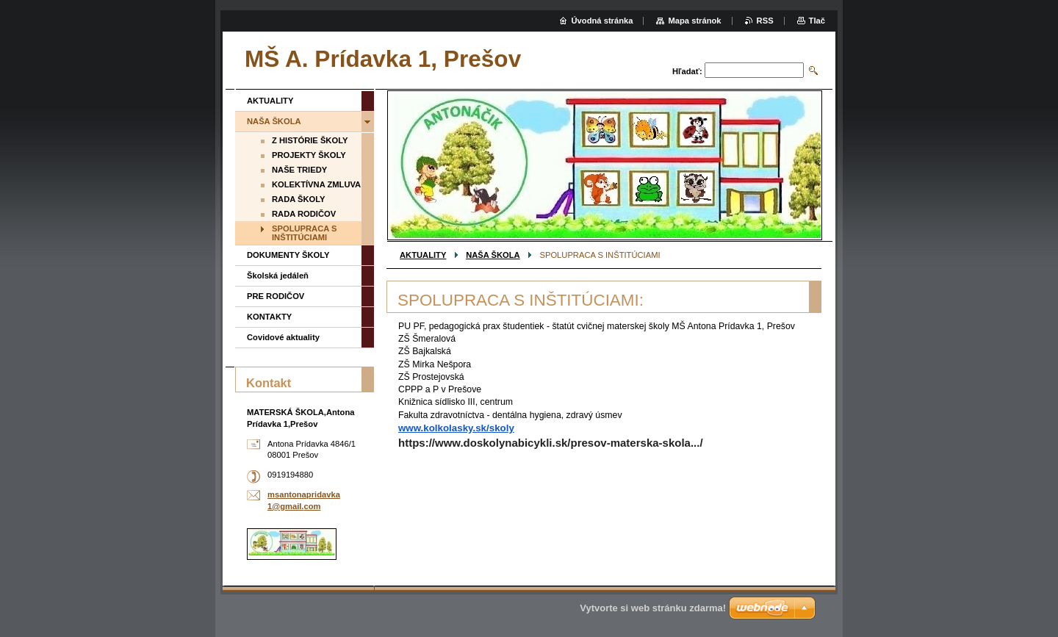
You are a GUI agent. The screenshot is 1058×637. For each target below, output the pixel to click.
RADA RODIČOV (304, 213)
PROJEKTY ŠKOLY (309, 155)
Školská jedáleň (278, 275)
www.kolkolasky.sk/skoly (456, 427)
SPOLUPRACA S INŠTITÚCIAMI (304, 233)
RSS (765, 20)
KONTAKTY (269, 316)
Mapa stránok (694, 20)
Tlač (817, 20)
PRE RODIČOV (275, 296)
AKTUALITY (423, 255)
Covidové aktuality (283, 337)
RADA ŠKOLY (298, 199)
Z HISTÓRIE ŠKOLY (310, 140)
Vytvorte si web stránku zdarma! (653, 607)
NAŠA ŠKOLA (493, 255)
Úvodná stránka (602, 20)
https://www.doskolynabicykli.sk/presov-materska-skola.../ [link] (550, 442)
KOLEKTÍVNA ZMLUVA (316, 184)
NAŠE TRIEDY (299, 169)
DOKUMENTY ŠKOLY (288, 255)
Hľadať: (687, 71)
